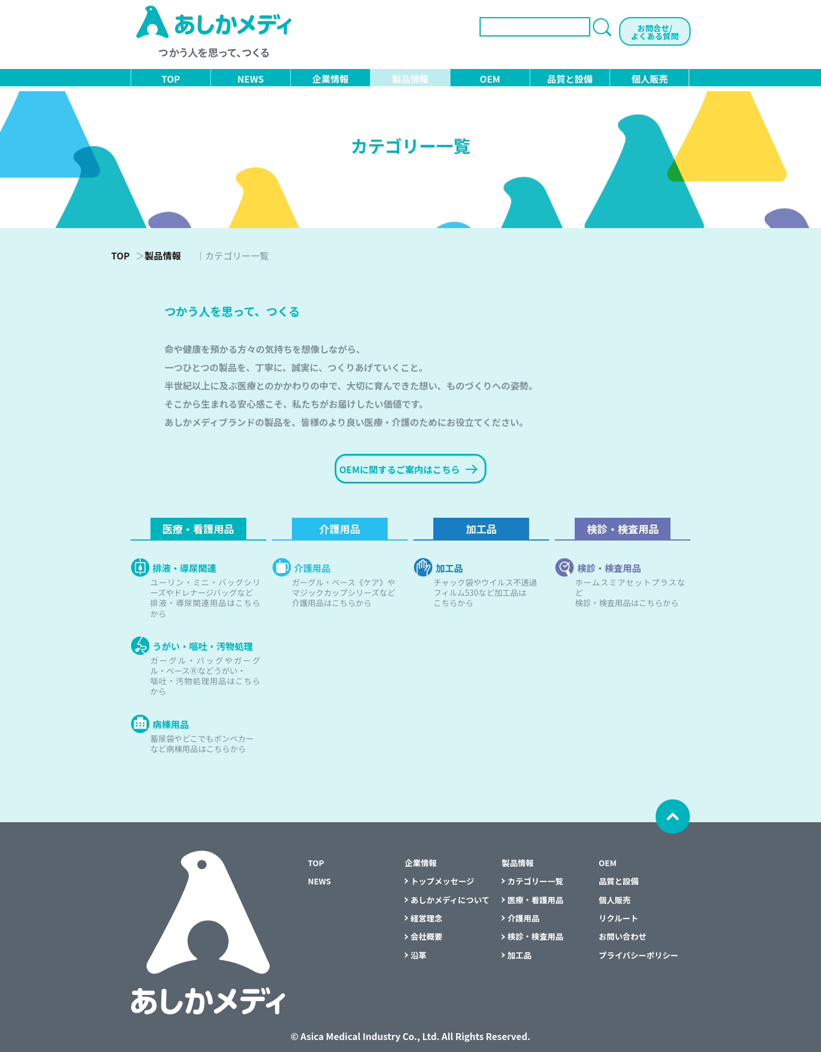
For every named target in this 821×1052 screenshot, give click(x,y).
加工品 (481, 528)
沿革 (418, 955)
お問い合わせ (623, 936)
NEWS (250, 79)
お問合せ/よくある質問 (655, 32)
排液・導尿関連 (185, 566)
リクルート (619, 918)
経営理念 (426, 918)
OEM (490, 79)
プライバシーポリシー (638, 955)
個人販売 (649, 79)
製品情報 (410, 79)
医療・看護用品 (198, 528)
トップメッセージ (442, 881)
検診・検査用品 (623, 528)
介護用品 (339, 528)
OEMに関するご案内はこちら (408, 469)
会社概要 (426, 936)
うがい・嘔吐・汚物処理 (203, 645)
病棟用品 (171, 723)
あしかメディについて (450, 899)
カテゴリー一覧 (535, 881)
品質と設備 (569, 79)
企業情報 (330, 79)
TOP (170, 79)
